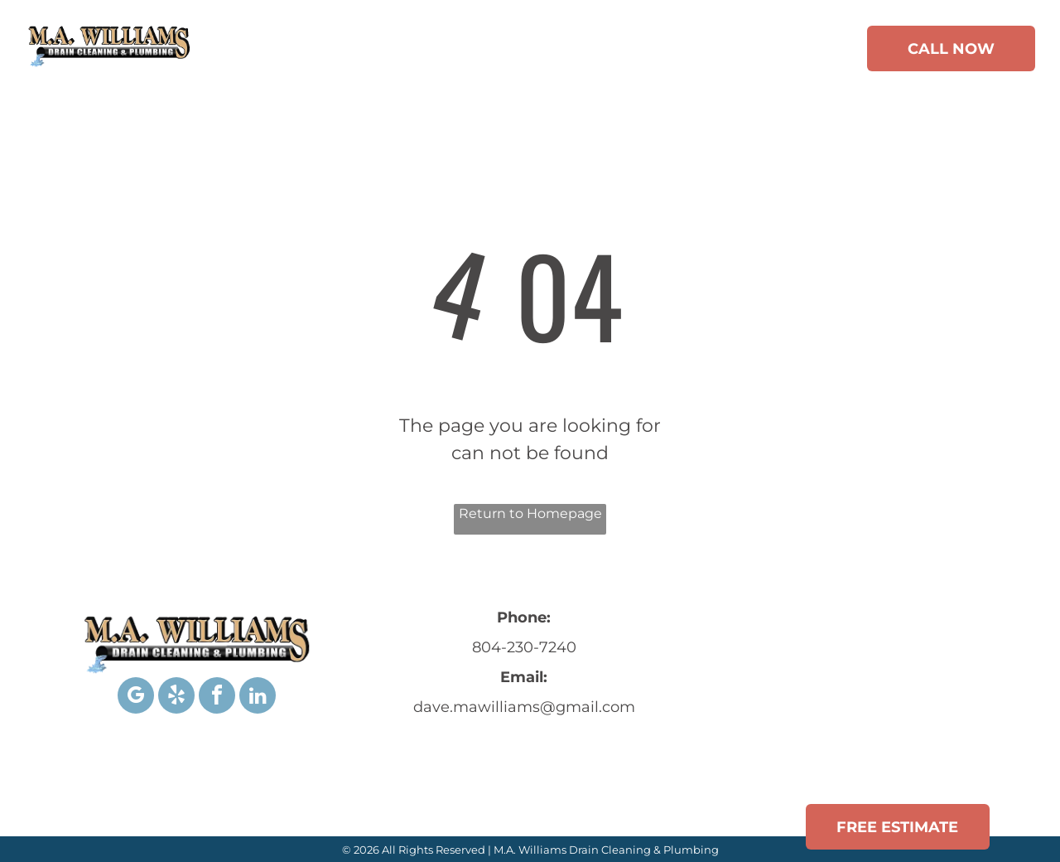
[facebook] (217, 697)
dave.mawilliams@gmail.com (524, 707)
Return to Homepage (530, 513)
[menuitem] (267, 51)
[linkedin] (257, 697)
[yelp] (176, 697)
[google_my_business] (136, 697)
